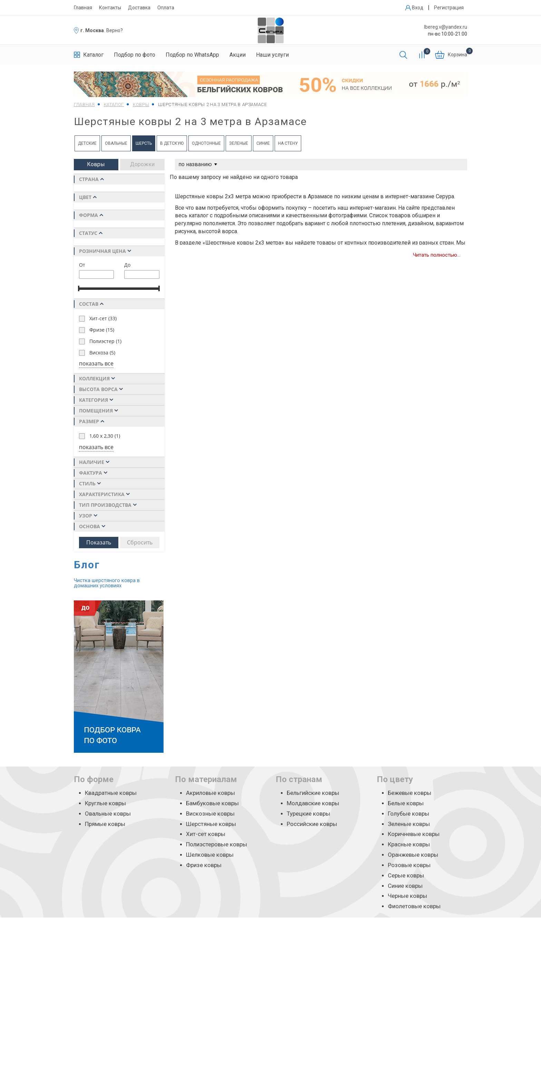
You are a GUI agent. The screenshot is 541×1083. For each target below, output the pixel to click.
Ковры (96, 164)
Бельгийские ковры (313, 792)
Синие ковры (405, 885)
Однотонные (206, 143)
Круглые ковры (105, 803)
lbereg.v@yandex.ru (445, 27)
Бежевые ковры (409, 792)
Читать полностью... (436, 255)
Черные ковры (407, 895)
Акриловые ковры (210, 792)
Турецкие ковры (308, 813)
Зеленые (238, 143)
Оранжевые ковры (413, 854)
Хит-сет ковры (205, 833)
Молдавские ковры (313, 803)
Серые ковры (406, 875)
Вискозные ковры (210, 813)
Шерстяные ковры (211, 823)
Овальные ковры (108, 813)
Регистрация (449, 7)
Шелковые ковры (210, 854)
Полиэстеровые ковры (216, 844)
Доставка (139, 7)
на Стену (288, 143)
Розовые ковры (409, 865)
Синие (263, 143)
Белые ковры (406, 803)
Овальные (116, 143)
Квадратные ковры (111, 792)
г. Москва (92, 30)
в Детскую (172, 143)
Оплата (165, 7)
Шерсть (144, 143)
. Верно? (113, 30)
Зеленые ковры (409, 823)
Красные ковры (409, 844)
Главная (83, 7)
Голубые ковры (408, 813)
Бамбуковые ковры (212, 803)
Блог (87, 565)
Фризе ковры (204, 865)
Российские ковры (312, 823)
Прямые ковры (105, 823)
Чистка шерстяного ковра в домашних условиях (107, 583)
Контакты (110, 7)
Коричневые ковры (414, 833)
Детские (87, 143)
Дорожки (142, 164)
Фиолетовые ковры (414, 906)
